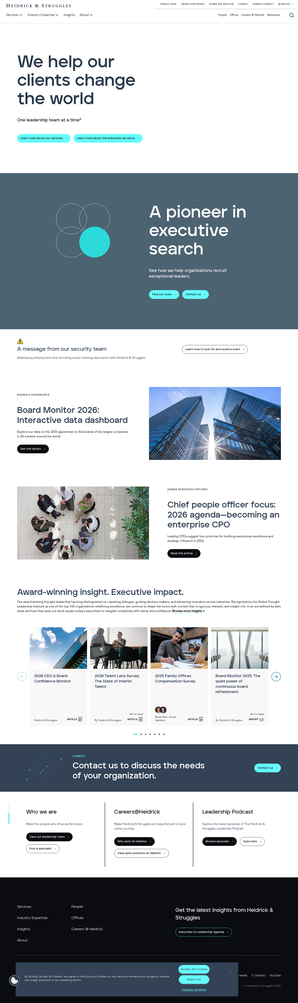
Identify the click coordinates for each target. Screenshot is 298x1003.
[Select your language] (286, 4)
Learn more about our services (41, 138)
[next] (276, 676)
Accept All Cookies (194, 969)
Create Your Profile (192, 4)
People (222, 15)
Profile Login (168, 4)
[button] (15, 980)
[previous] (22, 676)
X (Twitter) (258, 975)
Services (24, 907)
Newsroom (273, 15)
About (22, 940)
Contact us (193, 294)
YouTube (275, 975)
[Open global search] (291, 15)
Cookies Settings (194, 989)
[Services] (14, 15)
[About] (87, 15)
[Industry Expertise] (43, 15)
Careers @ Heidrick (252, 15)
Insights (23, 929)
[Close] (231, 971)
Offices (234, 15)
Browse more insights (187, 611)
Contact (243, 4)
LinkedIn (242, 975)
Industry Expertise (32, 918)
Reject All (194, 979)
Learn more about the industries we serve (106, 138)
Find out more (161, 294)
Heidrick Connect (263, 4)
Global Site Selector (221, 4)
